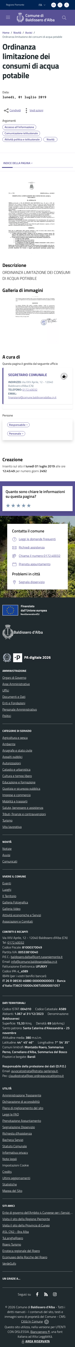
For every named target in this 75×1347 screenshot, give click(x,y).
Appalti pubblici (12, 756)
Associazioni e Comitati (17, 921)
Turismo (7, 820)
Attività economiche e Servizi (21, 915)
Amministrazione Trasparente (21, 1095)
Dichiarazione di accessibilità (21, 1101)
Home (5, 32)
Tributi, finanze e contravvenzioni (24, 814)
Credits (7, 1171)
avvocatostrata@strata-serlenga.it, (34, 1071)
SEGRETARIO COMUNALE (27, 374)
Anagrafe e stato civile (17, 750)
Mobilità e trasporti (14, 801)
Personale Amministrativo (19, 709)
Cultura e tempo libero (17, 775)
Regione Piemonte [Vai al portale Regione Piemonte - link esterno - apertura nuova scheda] (15, 5)
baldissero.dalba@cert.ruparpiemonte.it (37, 956)
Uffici (5, 690)
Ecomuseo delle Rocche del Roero (24, 1257)
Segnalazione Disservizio (18, 1127)
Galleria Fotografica (15, 902)
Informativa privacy (15, 1152)
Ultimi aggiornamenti (16, 1178)
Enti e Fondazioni (13, 703)
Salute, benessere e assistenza (22, 807)
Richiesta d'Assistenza (17, 1133)
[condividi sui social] (12, 110)
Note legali (9, 1158)
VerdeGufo (9, 1263)
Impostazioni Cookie (15, 1165)
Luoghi (6, 889)
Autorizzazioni (11, 763)
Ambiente (8, 744)
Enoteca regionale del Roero (21, 1250)
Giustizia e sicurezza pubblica (21, 788)
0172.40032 (29, 389)
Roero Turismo (11, 1244)
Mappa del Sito (12, 1190)
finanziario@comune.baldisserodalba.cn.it (32, 397)
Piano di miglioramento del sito (22, 1108)
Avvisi (28, 32)
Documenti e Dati (13, 696)
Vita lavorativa (12, 826)
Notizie (7, 848)
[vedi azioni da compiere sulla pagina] (33, 110)
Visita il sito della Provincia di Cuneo (26, 1225)
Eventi (6, 883)
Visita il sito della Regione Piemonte (26, 1219)
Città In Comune (32, 1321)
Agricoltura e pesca (15, 737)
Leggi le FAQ (10, 1114)
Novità (17, 32)
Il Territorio (9, 896)
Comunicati (9, 861)
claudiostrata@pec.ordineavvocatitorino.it (36, 1075)
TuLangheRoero (12, 1238)
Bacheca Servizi (12, 1139)
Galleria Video (11, 908)
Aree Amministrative (16, 684)
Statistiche (9, 1184)
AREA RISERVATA (35, 1341)
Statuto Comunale (14, 1146)
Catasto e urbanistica (16, 769)
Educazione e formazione (18, 782)
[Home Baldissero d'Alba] (35, 18)
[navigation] (8, 17)
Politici (6, 715)
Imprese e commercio (16, 795)
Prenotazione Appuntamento (21, 1120)
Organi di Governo (14, 677)
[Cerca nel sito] (64, 17)
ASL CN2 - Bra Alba (15, 1231)
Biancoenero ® (40, 1331)
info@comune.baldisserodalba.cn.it (34, 961)
